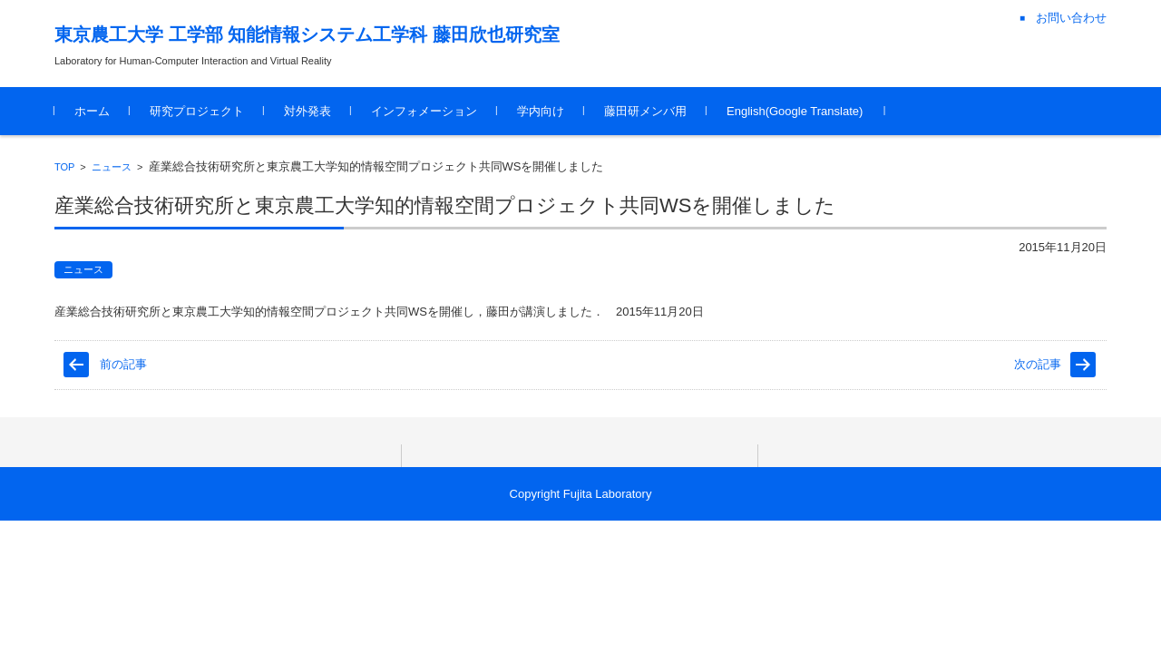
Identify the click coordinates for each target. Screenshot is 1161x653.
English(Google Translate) (795, 111)
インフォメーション (424, 111)
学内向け (540, 111)
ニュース (112, 166)
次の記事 (1037, 364)
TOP (64, 166)
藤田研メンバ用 (645, 111)
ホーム (92, 111)
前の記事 (123, 364)
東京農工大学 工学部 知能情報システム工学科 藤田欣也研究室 (307, 34)
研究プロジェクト (197, 111)
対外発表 (307, 111)
